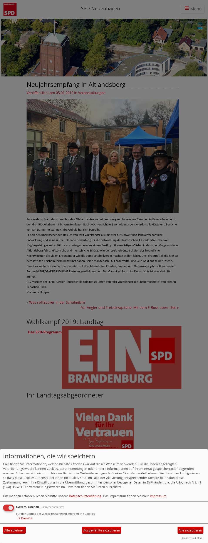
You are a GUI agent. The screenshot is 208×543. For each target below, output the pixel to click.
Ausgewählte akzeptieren (101, 530)
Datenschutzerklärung (85, 496)
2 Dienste (24, 518)
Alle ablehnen (14, 530)
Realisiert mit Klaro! (192, 538)
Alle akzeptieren (190, 530)
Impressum (158, 496)
